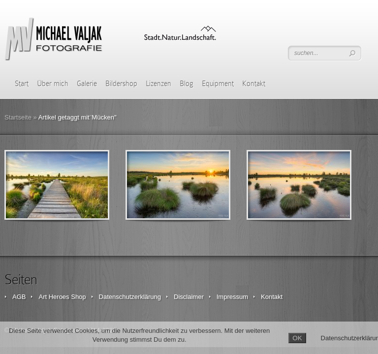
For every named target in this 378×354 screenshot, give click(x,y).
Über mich (52, 84)
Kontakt (253, 84)
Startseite (18, 117)
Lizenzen (158, 84)
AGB (19, 296)
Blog (186, 84)
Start (22, 84)
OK (297, 338)
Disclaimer (189, 296)
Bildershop (121, 84)
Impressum (232, 296)
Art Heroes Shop (62, 296)
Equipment (218, 84)
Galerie (87, 84)
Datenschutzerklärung (130, 296)
